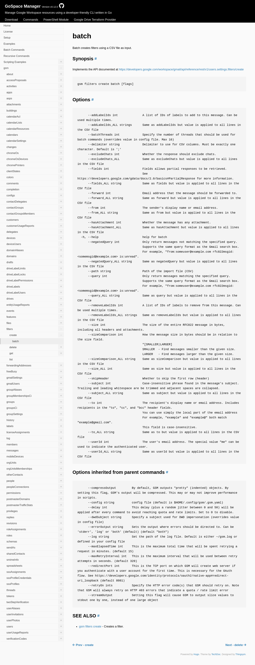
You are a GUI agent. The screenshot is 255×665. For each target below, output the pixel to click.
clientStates (35, 170)
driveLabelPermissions (35, 280)
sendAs (35, 547)
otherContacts (35, 474)
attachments (35, 104)
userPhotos (35, 620)
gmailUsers (35, 383)
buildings (35, 110)
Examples (9, 43)
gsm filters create (90, 626)
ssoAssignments (35, 571)
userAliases (35, 608)
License (8, 31)
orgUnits (35, 462)
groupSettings (35, 413)
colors (35, 177)
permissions (35, 492)
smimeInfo (35, 559)
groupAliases (35, 389)
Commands (30, 19)
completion (35, 189)
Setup (7, 37)
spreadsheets (35, 565)
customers (35, 219)
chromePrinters (35, 164)
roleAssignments (35, 529)
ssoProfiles (35, 583)
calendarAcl (35, 116)
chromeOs (35, 152)
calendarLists (35, 122)
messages (35, 450)
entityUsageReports (35, 304)
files (35, 322)
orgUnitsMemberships (35, 468)
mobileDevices (35, 456)
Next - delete (235, 645)
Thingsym (240, 654)
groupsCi (35, 407)
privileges (35, 511)
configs (35, 195)
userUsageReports (35, 632)
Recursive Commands (16, 55)
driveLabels (35, 286)
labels (35, 425)
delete (36, 346)
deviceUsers (35, 243)
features (35, 316)
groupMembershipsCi (35, 395)
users (35, 626)
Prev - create (83, 645)
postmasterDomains (35, 498)
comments (35, 183)
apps (35, 92)
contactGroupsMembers (35, 213)
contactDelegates (35, 201)
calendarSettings (35, 140)
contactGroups (35, 207)
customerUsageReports (35, 225)
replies (35, 517)
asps (35, 98)
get (36, 353)
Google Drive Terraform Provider (95, 19)
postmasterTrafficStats (35, 504)
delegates (35, 231)
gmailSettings (35, 377)
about (35, 73)
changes (35, 146)
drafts (35, 262)
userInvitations (35, 614)
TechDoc (216, 654)
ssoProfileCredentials (35, 577)
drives (35, 298)
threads (35, 589)
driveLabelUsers (35, 292)
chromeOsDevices (35, 158)
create (36, 334)
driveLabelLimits (35, 268)
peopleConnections (35, 486)
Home (7, 25)
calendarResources (35, 128)
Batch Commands (14, 49)
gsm (34, 67)
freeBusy (35, 371)
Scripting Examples (34, 61)
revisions (35, 523)
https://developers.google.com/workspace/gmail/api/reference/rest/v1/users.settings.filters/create (181, 69)
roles (35, 535)
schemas (35, 541)
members (35, 444)
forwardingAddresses (35, 365)
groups (35, 401)
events (35, 310)
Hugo (196, 654)
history (35, 419)
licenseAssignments (35, 432)
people (35, 480)
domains (35, 255)
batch (15, 341)
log (35, 438)
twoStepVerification (35, 602)
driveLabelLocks (35, 274)
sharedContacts (35, 553)
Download (11, 19)
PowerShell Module (56, 19)
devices (35, 237)
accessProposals (35, 79)
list (11, 359)
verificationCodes (35, 638)
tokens (35, 596)
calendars (35, 134)
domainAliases (35, 249)
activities (35, 86)
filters (35, 328)
